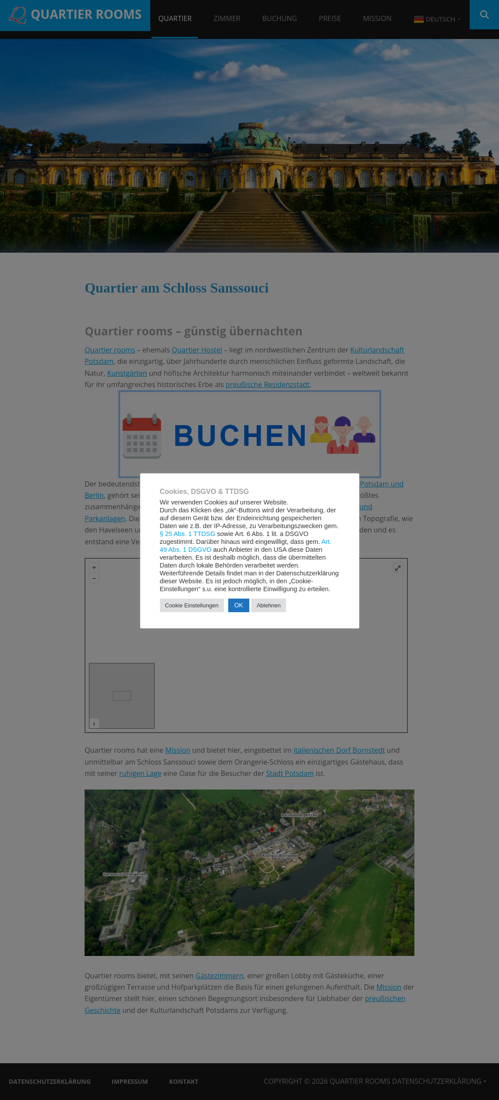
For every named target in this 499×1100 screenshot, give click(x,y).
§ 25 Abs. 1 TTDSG (188, 533)
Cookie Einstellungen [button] (192, 605)
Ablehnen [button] (269, 605)
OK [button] (238, 605)
